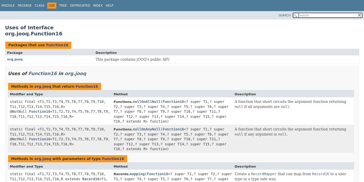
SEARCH (285, 15)
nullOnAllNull (147, 102)
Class (39, 5)
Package (25, 5)
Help (109, 5)
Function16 (57, 45)
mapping (137, 174)
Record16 (90, 179)
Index (98, 5)
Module (8, 5)
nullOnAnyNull (147, 129)
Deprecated (80, 5)
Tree (63, 5)
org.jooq (14, 59)
